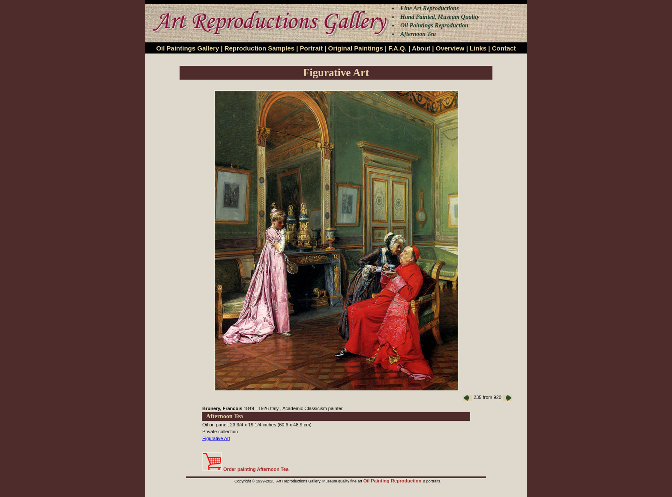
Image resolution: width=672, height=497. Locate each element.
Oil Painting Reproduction (393, 480)
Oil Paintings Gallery (187, 48)
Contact (504, 48)
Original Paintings (355, 48)
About (421, 48)
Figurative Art (216, 438)
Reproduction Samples (259, 48)
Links (478, 48)
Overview (450, 48)
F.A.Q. (397, 48)
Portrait (311, 48)
